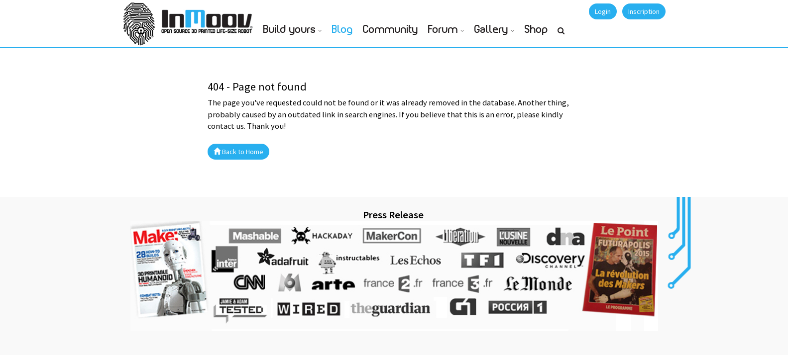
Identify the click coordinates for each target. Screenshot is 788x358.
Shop (536, 29)
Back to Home (238, 151)
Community (390, 29)
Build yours (289, 29)
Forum (443, 29)
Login (603, 11)
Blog (342, 29)
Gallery (491, 29)
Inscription (644, 11)
